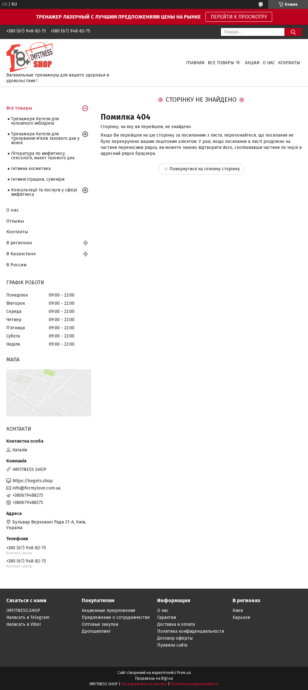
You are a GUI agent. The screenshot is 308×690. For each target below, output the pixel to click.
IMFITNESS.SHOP (23, 610)
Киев (238, 610)
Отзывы (15, 221)
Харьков (241, 617)
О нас (12, 210)
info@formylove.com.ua (36, 488)
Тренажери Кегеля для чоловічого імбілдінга (35, 121)
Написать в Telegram (27, 617)
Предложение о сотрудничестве (116, 617)
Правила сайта (172, 645)
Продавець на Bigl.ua (154, 678)
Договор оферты (175, 638)
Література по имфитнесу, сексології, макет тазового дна (42, 156)
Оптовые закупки (100, 624)
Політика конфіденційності (194, 684)
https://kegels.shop (33, 481)
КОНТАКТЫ (289, 62)
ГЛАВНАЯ (195, 62)
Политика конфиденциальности (190, 631)
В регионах (19, 243)
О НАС (269, 62)
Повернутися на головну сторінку (204, 169)
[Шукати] (293, 32)
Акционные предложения (108, 610)
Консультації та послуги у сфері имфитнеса (44, 192)
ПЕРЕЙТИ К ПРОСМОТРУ (239, 17)
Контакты (17, 232)
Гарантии (166, 617)
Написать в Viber (23, 624)
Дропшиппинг (96, 631)
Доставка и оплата (176, 624)
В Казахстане (21, 254)
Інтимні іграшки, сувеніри (37, 179)
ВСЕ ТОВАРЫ (221, 62)
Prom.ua (184, 672)
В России (16, 265)
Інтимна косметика (31, 168)
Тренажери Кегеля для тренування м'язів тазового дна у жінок (45, 138)
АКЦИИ (252, 62)
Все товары (19, 108)
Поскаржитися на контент (144, 684)
